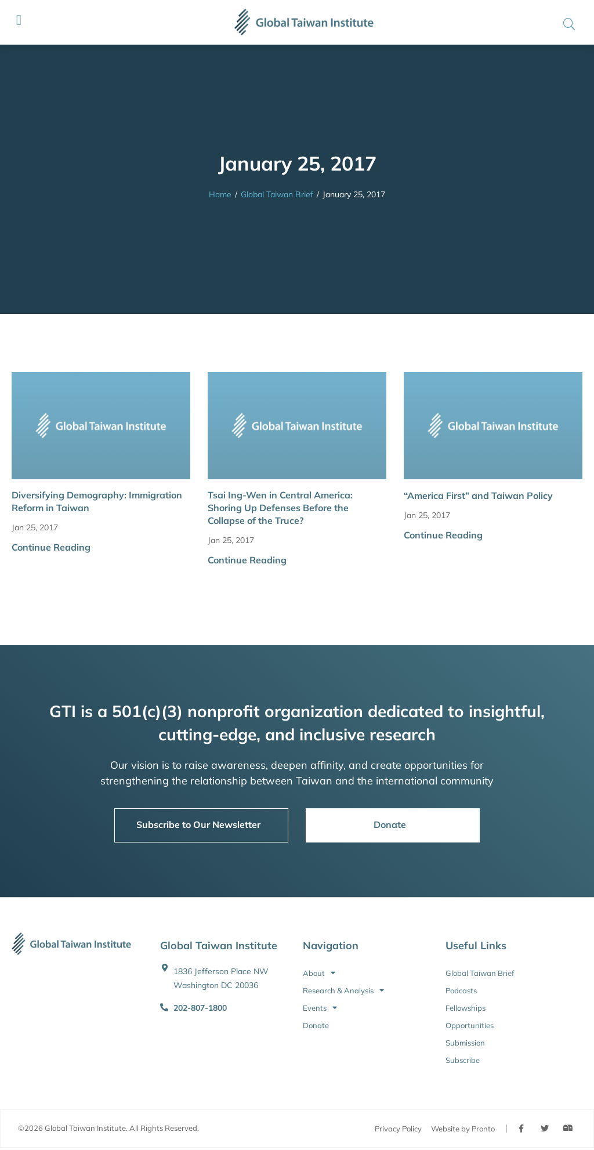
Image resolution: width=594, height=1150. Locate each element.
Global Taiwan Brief (277, 194)
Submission (465, 1042)
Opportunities (470, 1025)
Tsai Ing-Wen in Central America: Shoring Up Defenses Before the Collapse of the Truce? (280, 508)
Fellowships (466, 1007)
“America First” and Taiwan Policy (478, 495)
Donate (316, 1025)
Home (220, 194)
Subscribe (463, 1060)
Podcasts (461, 990)
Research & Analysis (343, 990)
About (319, 973)
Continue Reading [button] (51, 547)
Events (320, 1008)
